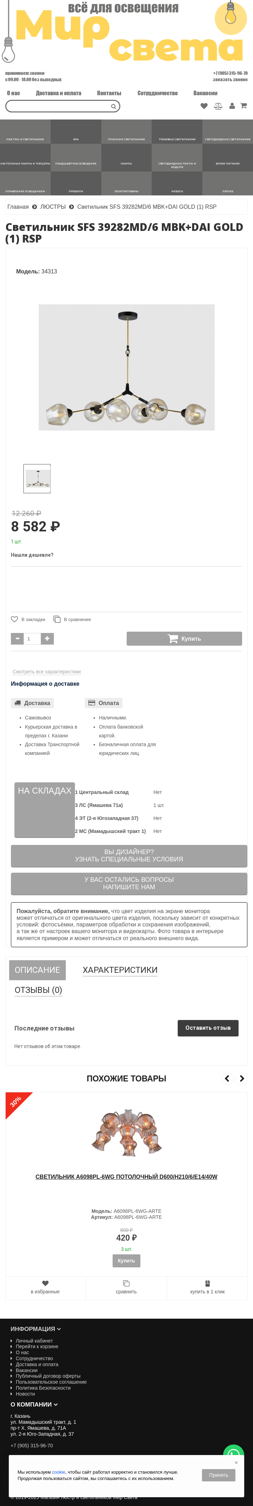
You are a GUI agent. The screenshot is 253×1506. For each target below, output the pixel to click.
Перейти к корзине (34, 1346)
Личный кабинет (32, 1341)
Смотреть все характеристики (47, 671)
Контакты (109, 93)
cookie (58, 1472)
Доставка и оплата (58, 93)
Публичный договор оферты (46, 1376)
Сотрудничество (158, 93)
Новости (23, 1394)
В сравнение (72, 619)
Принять (218, 1475)
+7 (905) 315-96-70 (230, 73)
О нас (13, 93)
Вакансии (205, 93)
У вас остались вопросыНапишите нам (129, 883)
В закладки (28, 619)
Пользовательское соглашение (49, 1382)
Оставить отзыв (208, 1028)
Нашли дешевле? (32, 555)
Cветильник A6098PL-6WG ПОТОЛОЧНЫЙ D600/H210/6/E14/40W (126, 1177)
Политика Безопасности (41, 1388)
